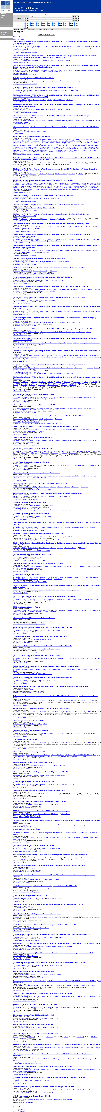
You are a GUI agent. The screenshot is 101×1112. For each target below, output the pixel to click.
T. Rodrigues (90, 141)
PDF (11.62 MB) (24, 361)
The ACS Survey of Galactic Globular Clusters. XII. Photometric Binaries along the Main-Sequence (44, 596)
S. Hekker (62, 147)
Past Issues (2, 15)
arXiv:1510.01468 (18, 294)
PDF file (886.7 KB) (24, 871)
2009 (43, 23)
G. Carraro (74, 756)
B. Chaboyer (78, 599)
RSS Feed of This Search (19, 1111)
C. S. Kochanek (33, 756)
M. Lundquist (42, 81)
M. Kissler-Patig (48, 419)
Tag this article (34, 499)
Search (1, 17)
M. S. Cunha (76, 144)
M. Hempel (91, 599)
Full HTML (21, 374)
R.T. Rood (38, 1018)
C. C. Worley (71, 151)
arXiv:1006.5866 (17, 717)
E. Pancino (94, 825)
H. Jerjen (78, 81)
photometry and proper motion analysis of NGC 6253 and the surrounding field (41, 811)
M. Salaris (60, 150)
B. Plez (95, 148)
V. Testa (49, 368)
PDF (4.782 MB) (30, 510)
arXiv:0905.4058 (17, 882)
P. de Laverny (83, 187)
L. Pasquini (63, 537)
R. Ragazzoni (54, 755)
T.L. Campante (28, 187)
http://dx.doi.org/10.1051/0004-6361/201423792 (26, 372)
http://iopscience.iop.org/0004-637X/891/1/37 (25, 52)
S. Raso (29, 70)
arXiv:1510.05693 (18, 283)
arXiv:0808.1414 (17, 968)
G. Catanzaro (63, 711)
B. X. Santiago (67, 150)
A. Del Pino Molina (53, 476)
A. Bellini (23, 60)
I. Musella (62, 368)
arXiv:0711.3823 (17, 1041)
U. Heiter (56, 147)
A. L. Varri (29, 109)
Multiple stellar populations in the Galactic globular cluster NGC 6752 (35, 781)
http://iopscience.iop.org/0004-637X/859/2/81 (25, 84)
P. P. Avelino (37, 142)
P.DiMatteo (37, 189)
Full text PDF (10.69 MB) (31, 582)
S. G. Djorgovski (57, 1058)
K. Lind (27, 398)
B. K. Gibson (29, 147)
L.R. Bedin (16, 440)
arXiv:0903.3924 (17, 910)
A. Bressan (22, 144)
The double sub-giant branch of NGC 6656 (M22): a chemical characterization (38, 563)
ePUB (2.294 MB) (39, 374)
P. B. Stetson (86, 397)
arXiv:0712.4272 (17, 1021)
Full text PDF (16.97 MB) (31, 490)
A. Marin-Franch (70, 1069)
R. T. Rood (39, 974)
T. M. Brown (59, 48)
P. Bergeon (24, 466)
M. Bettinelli (16, 131)
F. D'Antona (57, 239)
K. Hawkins (21, 141)
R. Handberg (50, 147)
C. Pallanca (63, 70)
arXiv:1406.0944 (17, 401)
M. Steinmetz (28, 151)
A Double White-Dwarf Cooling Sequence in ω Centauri (31, 462)
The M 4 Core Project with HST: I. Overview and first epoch (32, 437)
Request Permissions (35, 445)
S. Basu (63, 142)
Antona (34, 724)
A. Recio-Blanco (31, 150)
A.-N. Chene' (56, 90)
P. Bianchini (22, 109)
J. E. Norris (44, 658)
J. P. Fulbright (79, 658)
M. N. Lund (33, 148)
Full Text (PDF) (32, 264)
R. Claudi (65, 825)
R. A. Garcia (87, 189)
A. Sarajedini (94, 48)
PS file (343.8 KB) (35, 892)
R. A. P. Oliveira (17, 46)
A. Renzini (87, 48)
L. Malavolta (16, 271)
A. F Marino (16, 680)
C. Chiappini (22, 139)
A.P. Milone (42, 440)
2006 (26, 23)
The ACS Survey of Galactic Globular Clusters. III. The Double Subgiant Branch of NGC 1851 (43, 993)
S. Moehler (37, 505)
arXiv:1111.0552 (17, 604)
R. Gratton (61, 577)
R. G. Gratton (37, 557)
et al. (99, 189)
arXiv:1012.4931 (17, 683)
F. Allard (55, 527)
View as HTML (42, 530)
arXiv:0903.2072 (17, 931)
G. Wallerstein (52, 566)
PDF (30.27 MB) (29, 423)
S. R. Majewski (41, 148)
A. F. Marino (72, 48)
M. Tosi (15, 756)
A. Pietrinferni (80, 48)
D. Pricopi (24, 150)
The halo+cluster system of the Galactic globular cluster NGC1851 (34, 394)
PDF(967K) (32, 539)
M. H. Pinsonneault (87, 148)
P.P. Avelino (31, 186)
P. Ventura (50, 151)
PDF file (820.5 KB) (24, 829)
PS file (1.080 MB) (36, 1063)
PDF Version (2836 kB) (29, 1001)
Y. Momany (51, 505)
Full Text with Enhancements (26, 977)
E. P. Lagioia (16, 48)
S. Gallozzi (21, 756)
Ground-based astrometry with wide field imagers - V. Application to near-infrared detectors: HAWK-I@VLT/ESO (49, 416)
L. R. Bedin (52, 48)
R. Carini (76, 368)
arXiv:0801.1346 (17, 1012)
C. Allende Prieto (28, 142)
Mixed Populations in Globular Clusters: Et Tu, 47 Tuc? (31, 895)
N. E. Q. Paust (28, 601)
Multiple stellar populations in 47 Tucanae (26, 607)
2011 (54, 23)
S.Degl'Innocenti (92, 187)
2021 (54, 25)
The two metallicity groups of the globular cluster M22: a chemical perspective (38, 655)
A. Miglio (15, 139)
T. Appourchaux (34, 141)
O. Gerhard (22, 147)
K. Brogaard (56, 141)
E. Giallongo (41, 756)
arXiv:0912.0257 (17, 798)
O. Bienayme (76, 186)
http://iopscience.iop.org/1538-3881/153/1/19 (25, 231)
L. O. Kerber (32, 46)
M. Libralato (24, 48)
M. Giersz (92, 429)
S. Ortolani (46, 46)
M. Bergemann (38, 566)
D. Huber (68, 147)
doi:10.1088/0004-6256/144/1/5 (21, 499)
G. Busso (15, 1058)
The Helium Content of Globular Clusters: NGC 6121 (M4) (32, 554)
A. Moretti (64, 599)
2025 (76, 25)
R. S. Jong (83, 144)
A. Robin (45, 150)
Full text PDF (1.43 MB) (30, 530)
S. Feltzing (95, 145)
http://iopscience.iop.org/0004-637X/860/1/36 (25, 74)
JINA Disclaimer (3, 34)
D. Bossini (49, 141)
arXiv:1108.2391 (17, 633)
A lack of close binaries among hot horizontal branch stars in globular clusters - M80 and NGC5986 (44, 925)
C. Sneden (35, 271)
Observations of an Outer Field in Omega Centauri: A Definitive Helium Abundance (47, 493)
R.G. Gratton (34, 700)
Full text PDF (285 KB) (30, 692)
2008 (38, 23)
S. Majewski (20, 601)
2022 (60, 25)
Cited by (26, 551)
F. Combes (63, 144)
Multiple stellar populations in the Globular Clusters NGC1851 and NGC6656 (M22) (40, 636)
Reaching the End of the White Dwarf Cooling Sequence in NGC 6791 (35, 1004)
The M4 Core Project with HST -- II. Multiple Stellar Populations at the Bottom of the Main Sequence (45, 426)
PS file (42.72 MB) (36, 807)
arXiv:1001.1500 (17, 768)
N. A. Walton (63, 151)
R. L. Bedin (79, 566)
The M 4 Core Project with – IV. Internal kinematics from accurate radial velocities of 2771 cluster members (49, 268)
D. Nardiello (58, 46)
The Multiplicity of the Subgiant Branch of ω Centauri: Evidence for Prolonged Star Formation (43, 1087)
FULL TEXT (24, 1050)
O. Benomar (74, 142)
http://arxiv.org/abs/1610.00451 (21, 242)
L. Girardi (49, 139)
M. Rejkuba (30, 937)
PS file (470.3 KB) (35, 829)
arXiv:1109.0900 (17, 614)
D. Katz (78, 147)
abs (24, 1102)
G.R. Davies (36, 183)
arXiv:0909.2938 (17, 842)
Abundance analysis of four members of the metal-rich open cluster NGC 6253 (38, 534)
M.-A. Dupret (66, 145)
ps (26, 283)
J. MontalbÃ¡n (71, 141)
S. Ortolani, (29, 228)
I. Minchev (66, 148)
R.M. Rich (69, 440)
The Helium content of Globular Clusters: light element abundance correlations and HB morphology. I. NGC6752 (49, 904)
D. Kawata (61, 139)
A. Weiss (92, 397)
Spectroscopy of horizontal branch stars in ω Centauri (30, 502)
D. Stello (35, 151)
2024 (71, 25)
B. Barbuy (39, 46)
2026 (26, 27)
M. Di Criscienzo (33, 579)
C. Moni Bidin (17, 505)
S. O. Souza (26, 46)
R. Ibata (73, 147)
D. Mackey (61, 397)
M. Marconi (90, 368)
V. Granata (88, 120)
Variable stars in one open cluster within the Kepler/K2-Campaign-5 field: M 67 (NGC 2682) (42, 277)
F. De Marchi (55, 537)
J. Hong (41, 311)
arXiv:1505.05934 (18, 335)
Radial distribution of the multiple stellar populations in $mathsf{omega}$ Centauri (40, 801)
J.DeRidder (30, 189)
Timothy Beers (24, 10)
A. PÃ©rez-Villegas (67, 46)
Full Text (20, 1001)
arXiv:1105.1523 (17, 663)
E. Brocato (31, 368)
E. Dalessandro (43, 70)
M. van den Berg (34, 431)
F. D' (30, 724)
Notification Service (4, 21)
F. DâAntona (95, 46)
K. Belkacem (42, 141)
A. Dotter (37, 261)
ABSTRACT (16, 1050)
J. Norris (66, 397)
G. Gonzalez (71, 658)
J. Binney (89, 142)
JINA (1, 30)
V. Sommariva (53, 271)
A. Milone (51, 700)
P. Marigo (48, 148)
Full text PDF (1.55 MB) (30, 674)
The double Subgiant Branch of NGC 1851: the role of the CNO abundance (37, 1034)
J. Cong (67, 261)
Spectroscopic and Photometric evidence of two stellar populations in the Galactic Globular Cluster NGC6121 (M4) (49, 962)
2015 (76, 23)
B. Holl (27, 141)
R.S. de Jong (76, 187)
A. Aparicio (45, 48)
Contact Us (2, 26)
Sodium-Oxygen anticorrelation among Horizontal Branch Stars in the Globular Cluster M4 (42, 677)
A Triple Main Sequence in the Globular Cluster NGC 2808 (32, 1096)
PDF (30, 1050)
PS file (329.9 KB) (35, 871)
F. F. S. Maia (76, 46)
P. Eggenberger (74, 145)
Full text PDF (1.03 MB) (30, 560)
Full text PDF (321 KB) (30, 624)
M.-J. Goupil (63, 141)
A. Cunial (81, 120)
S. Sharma (89, 150)
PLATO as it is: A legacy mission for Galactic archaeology (31, 136)
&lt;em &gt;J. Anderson (19, 898)
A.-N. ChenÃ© (57, 81)
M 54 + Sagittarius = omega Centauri (25, 739)
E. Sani (27, 369)
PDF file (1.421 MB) (24, 940)
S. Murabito (28, 477)
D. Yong (23, 81)
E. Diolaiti (62, 756)
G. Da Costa (65, 81)
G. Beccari (70, 70)
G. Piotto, (52, 198)
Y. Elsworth (82, 145)
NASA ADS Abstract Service (75, 374)
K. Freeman (43, 139)
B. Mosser (29, 139)
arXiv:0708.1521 (17, 1083)
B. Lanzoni (23, 70)
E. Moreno (42, 733)
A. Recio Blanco (66, 1058)
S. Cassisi (87, 46)
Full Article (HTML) (23, 539)
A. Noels (78, 141)
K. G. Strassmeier (42, 151)
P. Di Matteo (49, 145)
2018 (38, 25)
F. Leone (71, 711)
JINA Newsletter (3, 32)
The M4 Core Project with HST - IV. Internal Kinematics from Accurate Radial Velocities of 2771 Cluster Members (49, 297)
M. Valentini (76, 139)
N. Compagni (96, 1047)
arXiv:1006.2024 (17, 727)
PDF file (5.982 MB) (24, 949)
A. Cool (57, 198)
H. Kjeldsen (92, 147)
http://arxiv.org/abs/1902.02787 (21, 62)
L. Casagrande (84, 139)
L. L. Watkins (66, 109)
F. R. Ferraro (16, 70)
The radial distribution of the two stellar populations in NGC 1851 (34, 845)
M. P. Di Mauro (58, 145)
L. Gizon (36, 147)
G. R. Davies (36, 139)
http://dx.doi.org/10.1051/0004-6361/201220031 (26, 508)
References (47, 374)
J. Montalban (65, 184)
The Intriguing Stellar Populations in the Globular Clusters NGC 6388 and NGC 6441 (40, 484)
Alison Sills (60, 1047)
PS (38, 1050)
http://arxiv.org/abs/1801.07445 (21, 123)
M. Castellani (33, 1058)
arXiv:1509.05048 (18, 303)
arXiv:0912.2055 (17, 787)
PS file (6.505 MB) (36, 949)
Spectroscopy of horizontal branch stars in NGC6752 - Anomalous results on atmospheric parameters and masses (49, 1077)
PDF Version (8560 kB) (40, 977)
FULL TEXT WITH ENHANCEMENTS (31, 1092)
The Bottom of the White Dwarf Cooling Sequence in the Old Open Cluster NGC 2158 (40, 772)
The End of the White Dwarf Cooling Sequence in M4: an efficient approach (37, 914)
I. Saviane (70, 537)
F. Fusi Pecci (66, 1047)
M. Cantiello (55, 368)
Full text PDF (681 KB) (30, 652)
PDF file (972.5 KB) (24, 817)
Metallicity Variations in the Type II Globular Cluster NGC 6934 (33, 78)
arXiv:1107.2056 (17, 642)
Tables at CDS (54, 374)
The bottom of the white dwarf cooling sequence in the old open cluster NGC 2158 (39, 790)
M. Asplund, (72, 81)
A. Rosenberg (42, 601)
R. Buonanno (20, 369)
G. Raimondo (23, 368)
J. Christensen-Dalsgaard (53, 144)
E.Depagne (23, 189)
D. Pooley (84, 440)
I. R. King (65, 48)
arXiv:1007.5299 (17, 705)
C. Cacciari (28, 144)
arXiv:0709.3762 (18, 1074)
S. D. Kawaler (84, 147)
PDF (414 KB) (24, 314)
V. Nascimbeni (43, 271)
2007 (32, 23)
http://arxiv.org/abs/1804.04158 (21, 92)
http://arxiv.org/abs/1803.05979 (21, 101)
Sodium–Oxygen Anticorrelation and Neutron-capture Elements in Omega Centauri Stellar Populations (46, 666)
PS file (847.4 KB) (36, 940)
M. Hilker (85, 566)
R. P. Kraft (45, 566)
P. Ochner (42, 280)
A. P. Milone (31, 48)
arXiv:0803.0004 (17, 990)
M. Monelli (60, 357)
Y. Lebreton (26, 148)
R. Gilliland (81, 755)
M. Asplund (71, 90)
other (29, 283)
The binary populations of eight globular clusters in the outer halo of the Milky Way (39, 258)
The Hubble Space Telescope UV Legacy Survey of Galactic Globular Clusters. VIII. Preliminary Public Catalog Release (51, 224)
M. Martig (54, 148)
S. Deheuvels (28, 145)
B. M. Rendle (68, 139)
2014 (71, 23)
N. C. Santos (24, 537)
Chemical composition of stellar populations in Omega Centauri (33, 762)
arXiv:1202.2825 (17, 571)
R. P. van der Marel (44, 60)
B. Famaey (89, 145)
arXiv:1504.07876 (18, 347)
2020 (49, 25)
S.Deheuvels (16, 189)
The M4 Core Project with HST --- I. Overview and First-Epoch (33, 448)
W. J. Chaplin (91, 139)
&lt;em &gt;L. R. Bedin (19, 775)
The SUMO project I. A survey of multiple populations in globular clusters (36, 473)
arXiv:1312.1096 (17, 459)
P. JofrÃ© (55, 139)
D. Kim (48, 261)
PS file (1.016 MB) (35, 817)
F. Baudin (67, 142)
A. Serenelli (82, 150)
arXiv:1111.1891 (17, 593)
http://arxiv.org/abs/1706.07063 (21, 177)
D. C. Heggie (33, 451)
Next (23, 39)
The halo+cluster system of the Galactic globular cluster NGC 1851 (34, 405)
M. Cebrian (21, 477)
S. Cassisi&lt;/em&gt (58, 775)
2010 (49, 23)
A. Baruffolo (49, 756)
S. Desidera (48, 537)
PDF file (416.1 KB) (24, 892)
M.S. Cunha (69, 187)
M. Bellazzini (53, 711)
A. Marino (58, 382)
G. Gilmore (97, 183)
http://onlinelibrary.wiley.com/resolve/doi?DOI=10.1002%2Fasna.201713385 (33, 154)
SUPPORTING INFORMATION (45, 274)
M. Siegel (49, 601)
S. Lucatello (42, 579)
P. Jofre (54, 183)
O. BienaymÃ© (82, 142)
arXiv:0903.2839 (17, 921)
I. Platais (41, 419)
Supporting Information (47, 539)
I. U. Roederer (22, 568)
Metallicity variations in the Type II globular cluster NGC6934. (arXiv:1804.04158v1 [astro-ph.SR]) (44, 87)
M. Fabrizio (16, 368)
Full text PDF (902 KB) (35, 551)
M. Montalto (16, 537)
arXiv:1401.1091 (17, 434)
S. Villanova (25, 505)
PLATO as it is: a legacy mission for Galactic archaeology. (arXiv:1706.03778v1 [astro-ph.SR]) (43, 180)
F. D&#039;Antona (79, 311)
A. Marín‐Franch (70, 996)
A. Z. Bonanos (68, 755)
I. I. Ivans (64, 658)
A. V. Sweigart (73, 250)
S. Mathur (60, 148)
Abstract (15, 264)
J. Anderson (38, 48)
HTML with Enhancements (45, 674)
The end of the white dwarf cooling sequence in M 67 (30, 752)
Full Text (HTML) (23, 264)
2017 (32, 25)
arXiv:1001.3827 (17, 759)
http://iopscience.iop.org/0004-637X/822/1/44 (25, 255)
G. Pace (37, 537)
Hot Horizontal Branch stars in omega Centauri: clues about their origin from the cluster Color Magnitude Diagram (50, 854)
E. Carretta (25, 700)
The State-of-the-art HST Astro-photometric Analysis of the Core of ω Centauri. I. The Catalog (43, 195)
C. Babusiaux (44, 142)
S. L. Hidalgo (24, 131)
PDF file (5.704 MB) (24, 851)
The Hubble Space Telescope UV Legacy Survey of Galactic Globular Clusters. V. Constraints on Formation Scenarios (50, 286)
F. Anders (83, 141)
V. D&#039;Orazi (73, 825)
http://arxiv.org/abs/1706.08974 (21, 165)
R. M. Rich (77, 322)
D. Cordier (70, 496)
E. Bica (82, 46)
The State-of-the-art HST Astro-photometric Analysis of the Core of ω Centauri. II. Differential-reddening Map (48, 205)
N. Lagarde (20, 148)
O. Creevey (70, 144)
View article (16, 314)
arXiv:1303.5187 (17, 480)
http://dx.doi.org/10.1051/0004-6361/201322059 (26, 422)
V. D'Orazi (67, 700)
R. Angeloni (45, 398)
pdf (24, 283)
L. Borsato (54, 280)
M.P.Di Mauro (44, 189)
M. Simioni (16, 120)
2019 (43, 25)
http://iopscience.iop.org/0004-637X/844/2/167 (25, 112)
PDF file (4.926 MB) (24, 807)
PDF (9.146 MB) (29, 374)
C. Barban (51, 142)
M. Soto (15, 226)
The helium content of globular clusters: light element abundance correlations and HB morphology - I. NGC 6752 (49, 865)
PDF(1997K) (21, 445)
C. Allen (50, 733)
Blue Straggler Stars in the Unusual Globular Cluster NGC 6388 (33, 971)
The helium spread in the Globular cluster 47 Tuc (28, 721)
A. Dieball (48, 429)
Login (1, 39)
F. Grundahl (81, 476)
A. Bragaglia (94, 577)
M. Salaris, (49, 71)
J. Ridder (43, 145)
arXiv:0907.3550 (17, 862)
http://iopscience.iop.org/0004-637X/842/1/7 (25, 211)
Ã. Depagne (36, 145)
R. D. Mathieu (52, 937)
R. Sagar (91, 985)
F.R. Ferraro (31, 1018)
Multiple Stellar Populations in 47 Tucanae (26, 574)
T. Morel (72, 148)
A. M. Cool (72, 226)
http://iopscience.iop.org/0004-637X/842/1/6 (25, 201)
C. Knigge (20, 431)
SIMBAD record (62, 374)
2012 (60, 23)
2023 (65, 25)
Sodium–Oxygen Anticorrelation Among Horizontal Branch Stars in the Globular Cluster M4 (42, 646)
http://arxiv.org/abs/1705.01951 (21, 220)
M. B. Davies (71, 599)
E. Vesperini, (59, 109)
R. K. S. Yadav (82, 756)
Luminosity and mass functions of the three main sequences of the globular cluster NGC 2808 (42, 627)
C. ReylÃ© (40, 150)
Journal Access (3, 19)
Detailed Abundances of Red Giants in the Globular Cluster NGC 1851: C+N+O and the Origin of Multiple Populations (51, 686)
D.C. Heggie (30, 440)
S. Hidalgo (23, 228)
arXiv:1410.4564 (17, 391)
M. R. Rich (81, 1058)
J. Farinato (56, 756)
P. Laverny (89, 144)
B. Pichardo (34, 733)
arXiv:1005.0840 (17, 736)
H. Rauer (20, 142)
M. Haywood (42, 147)
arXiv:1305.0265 (17, 469)
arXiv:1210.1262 (17, 519)
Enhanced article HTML (44, 490)
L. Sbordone (78, 397)
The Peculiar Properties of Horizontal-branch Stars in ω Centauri (34, 618)
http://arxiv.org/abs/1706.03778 (21, 192)
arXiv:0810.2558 (17, 959)
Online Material (46, 510)
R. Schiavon (75, 150)
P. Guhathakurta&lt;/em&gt (54, 898)
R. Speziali (34, 369)
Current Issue (3, 13)
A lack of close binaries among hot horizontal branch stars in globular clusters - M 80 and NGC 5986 (45, 886)
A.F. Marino (36, 442)
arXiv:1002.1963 (17, 748)
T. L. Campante (36, 144)
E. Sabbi (31, 826)
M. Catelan (49, 1058)
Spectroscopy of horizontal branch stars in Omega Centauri (32, 513)
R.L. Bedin (57, 859)
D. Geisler (23, 557)
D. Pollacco (97, 184)
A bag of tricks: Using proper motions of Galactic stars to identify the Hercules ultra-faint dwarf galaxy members (49, 365)
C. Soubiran (21, 151)
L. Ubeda (28, 442)
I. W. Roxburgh (53, 150)
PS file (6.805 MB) (36, 851)
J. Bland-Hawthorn (91, 186)
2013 (65, 23)
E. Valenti (58, 974)
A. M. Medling (58, 965)
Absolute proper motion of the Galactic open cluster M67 (31, 730)
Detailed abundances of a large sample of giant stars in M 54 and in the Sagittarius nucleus (42, 708)
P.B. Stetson (54, 680)
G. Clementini (69, 368)
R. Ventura (57, 151)
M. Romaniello (42, 1058)
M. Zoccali (25, 358)
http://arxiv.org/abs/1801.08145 (21, 133)
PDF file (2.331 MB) (24, 1063)
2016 (26, 25)
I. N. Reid (35, 601)
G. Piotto (51, 46)
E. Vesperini (25, 49)
